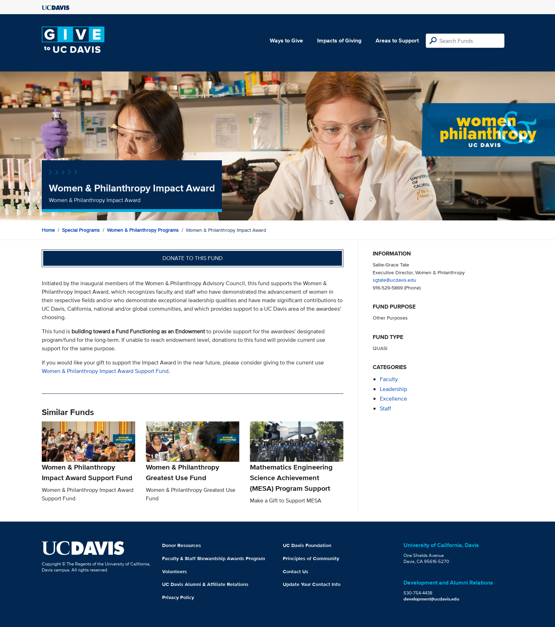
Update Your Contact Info (312, 584)
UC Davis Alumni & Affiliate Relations (205, 584)
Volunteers (174, 571)
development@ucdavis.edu (431, 599)
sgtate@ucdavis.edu (394, 279)
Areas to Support (397, 40)
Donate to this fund (192, 258)
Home (48, 230)
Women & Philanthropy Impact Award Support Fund (105, 371)
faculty (389, 379)
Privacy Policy (178, 597)
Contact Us (295, 571)
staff (385, 408)
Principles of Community (311, 558)
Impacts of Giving (339, 40)
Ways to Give (286, 40)
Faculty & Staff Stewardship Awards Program (213, 558)
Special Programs (81, 230)
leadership (393, 389)
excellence (393, 399)
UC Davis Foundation (307, 545)
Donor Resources (181, 545)
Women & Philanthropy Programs (143, 230)
